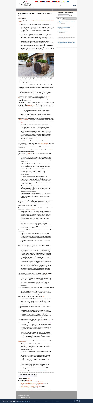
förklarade (41, 108)
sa (35, 229)
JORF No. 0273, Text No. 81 (24, 119)
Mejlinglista (58, 9)
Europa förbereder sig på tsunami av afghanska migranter (32, 381)
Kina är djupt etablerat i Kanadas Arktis (64, 34)
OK (77, 400)
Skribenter (34, 9)
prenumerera (30, 389)
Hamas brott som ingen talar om (63, 31)
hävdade (34, 207)
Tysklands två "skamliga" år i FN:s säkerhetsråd (30, 384)
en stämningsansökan (44, 143)
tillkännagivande (30, 105)
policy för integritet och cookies (23, 401)
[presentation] (59, 19)
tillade (32, 209)
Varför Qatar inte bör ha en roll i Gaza (64, 38)
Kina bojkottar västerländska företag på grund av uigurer (32, 383)
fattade (29, 153)
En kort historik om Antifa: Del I (27, 387)
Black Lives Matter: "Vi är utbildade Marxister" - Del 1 (31, 386)
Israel (29, 378)
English (70, 9)
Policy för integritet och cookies (24, 397)
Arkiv (46, 9)
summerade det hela (22, 341)
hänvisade (50, 149)
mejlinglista (48, 389)
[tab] (59, 19)
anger (22, 122)
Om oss (22, 9)
